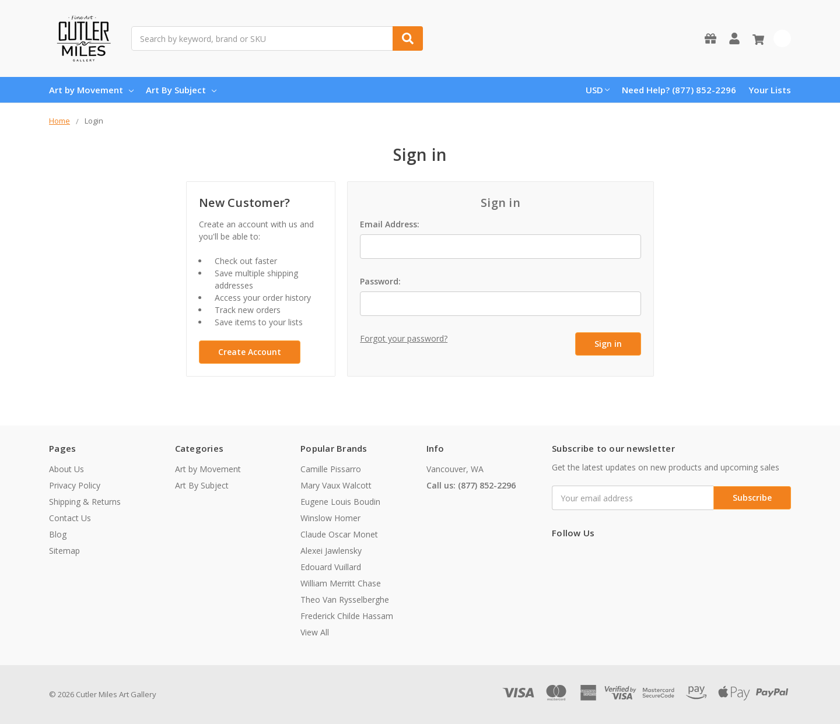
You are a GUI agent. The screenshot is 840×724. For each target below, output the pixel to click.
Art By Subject (181, 90)
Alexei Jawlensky (331, 550)
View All (314, 632)
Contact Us (70, 517)
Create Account (249, 351)
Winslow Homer (330, 517)
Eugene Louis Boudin (340, 501)
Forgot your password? (403, 338)
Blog (57, 534)
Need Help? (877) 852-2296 (679, 90)
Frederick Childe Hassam (346, 615)
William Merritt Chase (340, 583)
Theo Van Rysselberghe (344, 599)
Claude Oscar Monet (339, 534)
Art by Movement (91, 90)
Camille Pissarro (330, 469)
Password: (380, 281)
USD (598, 90)
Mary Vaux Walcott (336, 485)
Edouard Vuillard (330, 566)
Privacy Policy (74, 485)
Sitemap (64, 550)
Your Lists (769, 90)
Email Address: (389, 224)
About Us (66, 469)
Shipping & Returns (85, 501)
